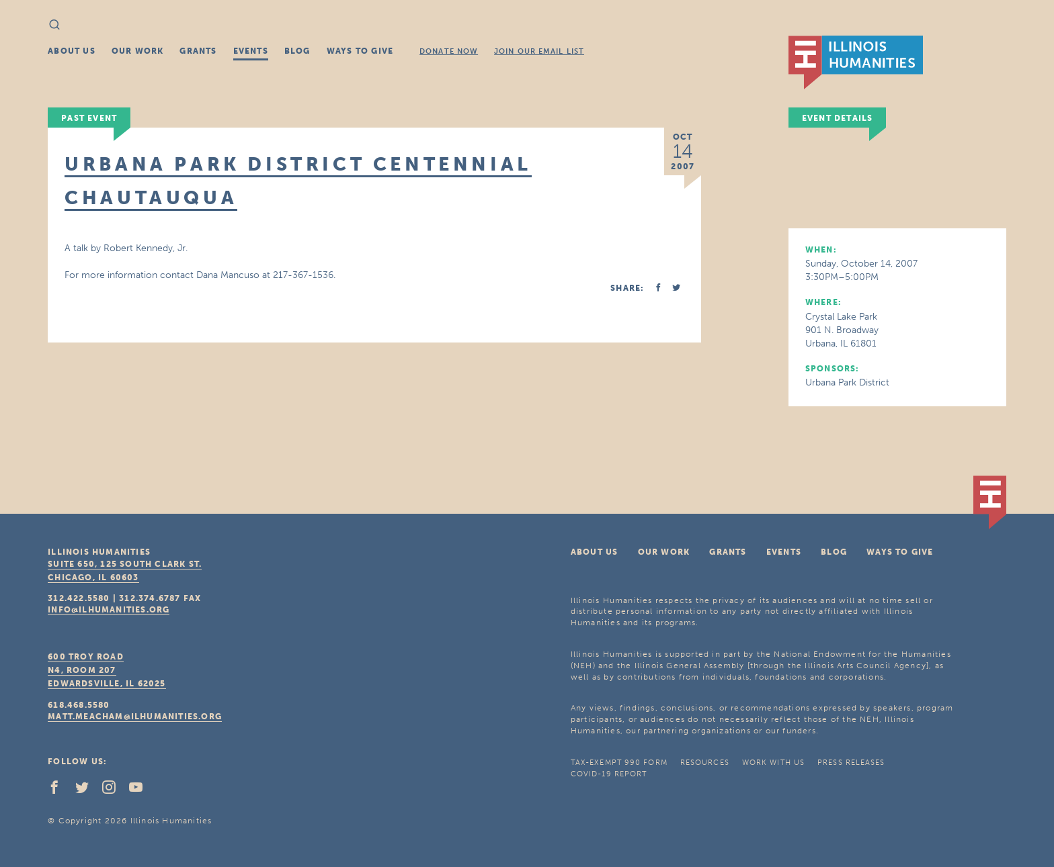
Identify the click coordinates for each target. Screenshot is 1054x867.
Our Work (138, 51)
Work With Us (773, 762)
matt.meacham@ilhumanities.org (135, 716)
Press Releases (851, 762)
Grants (197, 51)
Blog (297, 51)
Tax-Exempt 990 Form (619, 762)
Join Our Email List (539, 51)
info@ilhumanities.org (108, 609)
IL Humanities (855, 62)
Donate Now (448, 51)
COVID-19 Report (609, 774)
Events (250, 51)
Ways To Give (360, 51)
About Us (71, 51)
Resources (704, 762)
